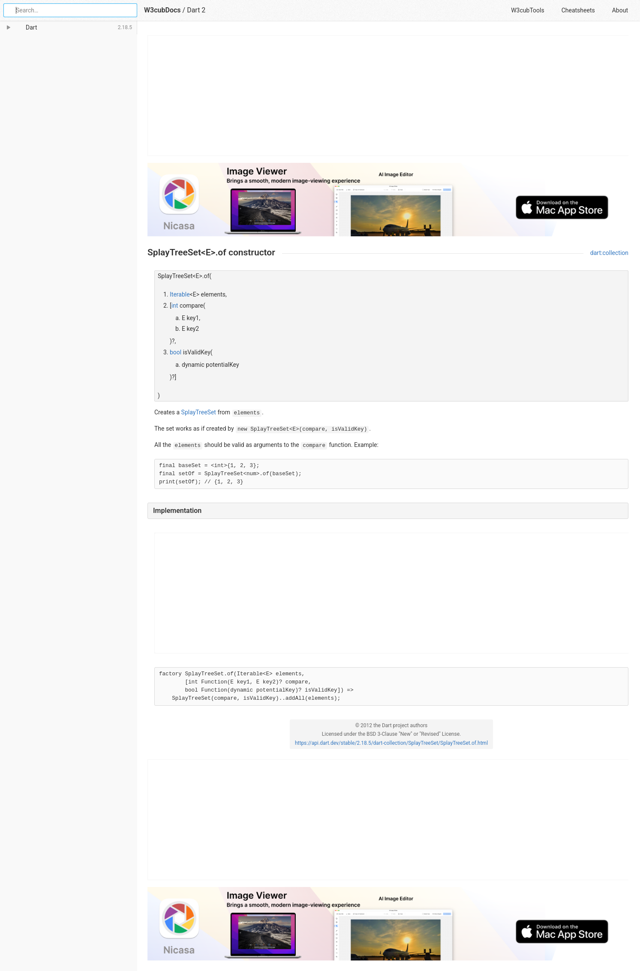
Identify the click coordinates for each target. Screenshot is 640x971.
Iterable (180, 294)
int (174, 305)
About (620, 10)
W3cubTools (527, 10)
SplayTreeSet (198, 412)
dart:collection (609, 252)
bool (175, 352)
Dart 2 (196, 10)
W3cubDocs (162, 10)
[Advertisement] (388, 96)
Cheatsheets (578, 10)
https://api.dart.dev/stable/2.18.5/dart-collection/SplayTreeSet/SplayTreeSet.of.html (391, 743)
